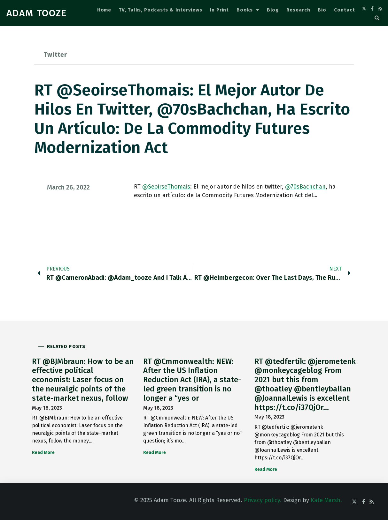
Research (298, 10)
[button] (377, 18)
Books (248, 10)
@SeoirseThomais (166, 186)
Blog (273, 10)
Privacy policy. (263, 500)
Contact (344, 10)
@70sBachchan (305, 186)
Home (104, 10)
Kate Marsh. (326, 500)
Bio (322, 10)
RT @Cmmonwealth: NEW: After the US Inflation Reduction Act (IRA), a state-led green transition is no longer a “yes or (192, 380)
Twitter (55, 54)
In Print (219, 10)
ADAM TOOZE (36, 13)
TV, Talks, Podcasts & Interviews (160, 10)
